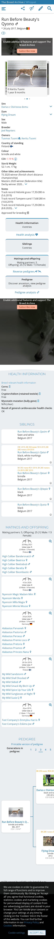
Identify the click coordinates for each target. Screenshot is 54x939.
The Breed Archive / (13, 2)
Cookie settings (16, 932)
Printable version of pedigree (27, 707)
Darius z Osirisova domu (14, 98)
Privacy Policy (31, 922)
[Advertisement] (27, 42)
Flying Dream (8, 106)
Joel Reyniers (8, 121)
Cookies (8, 925)
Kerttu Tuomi (29, 129)
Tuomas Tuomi (10, 129)
